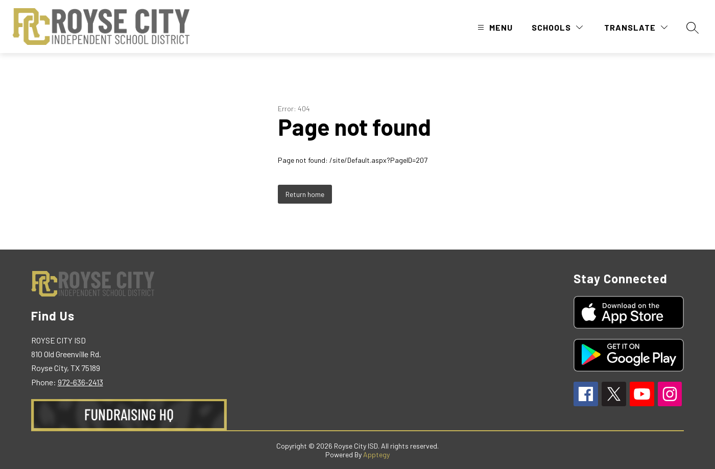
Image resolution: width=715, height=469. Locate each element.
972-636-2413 (80, 382)
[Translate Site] (636, 27)
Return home (304, 194)
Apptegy (376, 454)
